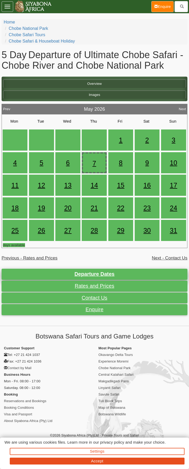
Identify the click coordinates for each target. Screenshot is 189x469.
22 (120, 208)
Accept (97, 461)
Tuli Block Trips (110, 401)
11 (15, 185)
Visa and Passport (18, 414)
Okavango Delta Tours (116, 355)
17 (173, 185)
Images (94, 95)
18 (15, 208)
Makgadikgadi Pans (114, 381)
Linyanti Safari (110, 388)
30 (147, 230)
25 (15, 230)
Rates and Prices (94, 286)
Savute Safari (109, 394)
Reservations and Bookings (25, 401)
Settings (97, 451)
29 (120, 230)
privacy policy (112, 442)
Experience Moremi (114, 361)
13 (68, 185)
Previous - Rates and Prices (29, 258)
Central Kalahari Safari (116, 375)
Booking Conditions (19, 408)
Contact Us (94, 298)
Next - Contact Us (169, 258)
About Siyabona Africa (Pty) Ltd (28, 421)
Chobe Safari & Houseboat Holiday (42, 41)
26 (41, 230)
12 (41, 185)
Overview (94, 84)
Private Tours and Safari (120, 435)
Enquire (95, 309)
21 (94, 208)
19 (41, 208)
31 (173, 230)
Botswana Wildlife (112, 414)
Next (182, 107)
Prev (6, 107)
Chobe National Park (28, 28)
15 (120, 185)
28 (94, 230)
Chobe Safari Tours (27, 34)
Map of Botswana (112, 408)
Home (9, 22)
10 (173, 162)
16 (147, 185)
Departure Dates (94, 274)
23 (147, 208)
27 (68, 230)
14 (94, 185)
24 (173, 208)
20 (68, 208)
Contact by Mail (19, 368)
